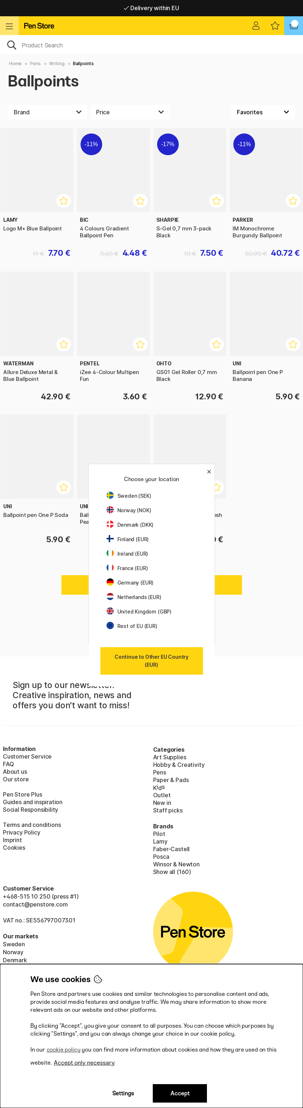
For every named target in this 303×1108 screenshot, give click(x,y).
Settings (123, 1093)
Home (15, 63)
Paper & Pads (171, 780)
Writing (57, 63)
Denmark (15, 960)
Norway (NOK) (129, 510)
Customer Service (27, 756)
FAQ (8, 764)
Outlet (162, 795)
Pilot (159, 833)
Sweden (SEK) (129, 496)
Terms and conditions (32, 824)
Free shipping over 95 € (151, 8)
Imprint (12, 840)
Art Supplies (169, 757)
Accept (180, 1093)
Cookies (14, 847)
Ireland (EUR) (127, 554)
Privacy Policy (21, 832)
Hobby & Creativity (179, 764)
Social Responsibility (30, 809)
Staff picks (168, 810)
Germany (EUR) (130, 583)
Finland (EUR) (128, 539)
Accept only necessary (84, 1062)
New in (162, 802)
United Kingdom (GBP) (139, 611)
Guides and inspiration (32, 802)
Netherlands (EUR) (134, 597)
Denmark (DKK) (130, 525)
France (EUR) (127, 568)
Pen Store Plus (22, 794)
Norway (13, 952)
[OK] (151, 44)
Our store (16, 779)
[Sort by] (263, 112)
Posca (161, 856)
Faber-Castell (171, 849)
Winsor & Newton (176, 864)
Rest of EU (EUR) (132, 626)
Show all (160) (172, 871)
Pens (35, 63)
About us (15, 771)
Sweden (14, 944)
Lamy (160, 841)
